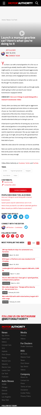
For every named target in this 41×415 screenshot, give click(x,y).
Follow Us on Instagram (18, 317)
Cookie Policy (25, 393)
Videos (15, 175)
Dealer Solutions (27, 346)
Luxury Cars (6, 283)
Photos (23, 335)
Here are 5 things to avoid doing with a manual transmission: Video (20, 98)
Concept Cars (6, 345)
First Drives (6, 354)
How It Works (6, 175)
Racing (4, 357)
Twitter (27, 163)
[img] (4, 217)
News (9, 20)
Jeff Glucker (11, 50)
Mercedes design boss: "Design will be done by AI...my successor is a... (18, 288)
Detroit (4, 390)
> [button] (38, 243)
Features (5, 376)
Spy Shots (5, 335)
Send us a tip (7, 182)
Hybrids (4, 351)
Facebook (22, 163)
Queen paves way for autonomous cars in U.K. (17, 202)
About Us (24, 377)
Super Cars (6, 338)
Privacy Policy (26, 396)
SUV (3, 348)
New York (5, 400)
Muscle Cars (6, 360)
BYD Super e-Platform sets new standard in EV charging (18, 260)
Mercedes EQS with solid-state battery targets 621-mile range (20, 297)
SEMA (4, 384)
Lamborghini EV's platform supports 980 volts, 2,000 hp (20, 269)
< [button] (29, 243)
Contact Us (25, 380)
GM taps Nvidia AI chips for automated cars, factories (17, 251)
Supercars (6, 273)
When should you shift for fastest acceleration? (17, 208)
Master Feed (25, 357)
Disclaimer (24, 389)
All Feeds (24, 353)
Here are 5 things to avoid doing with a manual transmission (17, 198)
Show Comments (20, 190)
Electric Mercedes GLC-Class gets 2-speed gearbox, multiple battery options (20, 279)
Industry (5, 364)
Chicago (4, 387)
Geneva (4, 393)
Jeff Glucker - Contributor (14, 227)
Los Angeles (6, 396)
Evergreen (28, 171)
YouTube (35, 163)
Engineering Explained (16, 171)
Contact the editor (9, 184)
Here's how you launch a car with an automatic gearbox (19, 205)
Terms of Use (26, 386)
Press (23, 383)
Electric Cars (6, 367)
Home (4, 20)
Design (5, 292)
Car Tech (14, 20)
